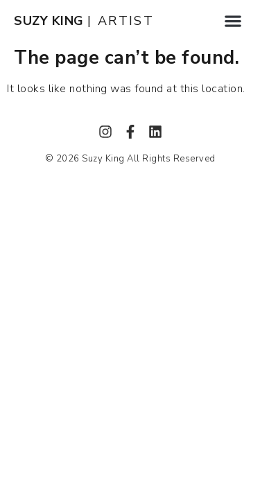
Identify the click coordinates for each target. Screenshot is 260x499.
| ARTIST (84, 20)
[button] (232, 21)
